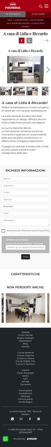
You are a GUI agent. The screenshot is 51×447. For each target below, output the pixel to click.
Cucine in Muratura (25, 364)
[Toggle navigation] (46, 6)
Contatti (25, 346)
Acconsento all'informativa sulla (28, 230)
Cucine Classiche (25, 355)
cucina (8, 128)
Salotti (25, 376)
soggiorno (9, 146)
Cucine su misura (25, 358)
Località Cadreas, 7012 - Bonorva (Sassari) (25, 413)
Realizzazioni (25, 341)
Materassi (25, 396)
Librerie (25, 370)
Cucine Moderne (26, 352)
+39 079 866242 (13, 14)
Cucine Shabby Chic (25, 361)
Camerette (25, 384)
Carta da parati (25, 399)
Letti (25, 378)
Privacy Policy (43, 230)
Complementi (25, 393)
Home (9, 20)
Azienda (25, 332)
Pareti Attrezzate (25, 373)
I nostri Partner (25, 335)
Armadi (25, 381)
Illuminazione (25, 390)
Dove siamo (38, 14)
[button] (48, 70)
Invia (25, 256)
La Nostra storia (21, 20)
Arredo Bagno (26, 402)
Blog (25, 343)
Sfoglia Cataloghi (25, 338)
